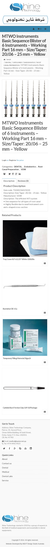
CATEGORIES (17, 62)
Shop (9, 59)
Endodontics (29, 62)
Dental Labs (7, 476)
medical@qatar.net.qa (17, 441)
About (4, 459)
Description (9, 181)
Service (5, 480)
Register (12, 160)
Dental (5, 467)
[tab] (9, 180)
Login (4, 160)
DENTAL (8, 62)
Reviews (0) (23, 181)
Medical (5, 472)
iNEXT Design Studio (30, 544)
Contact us (7, 463)
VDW (23, 169)
